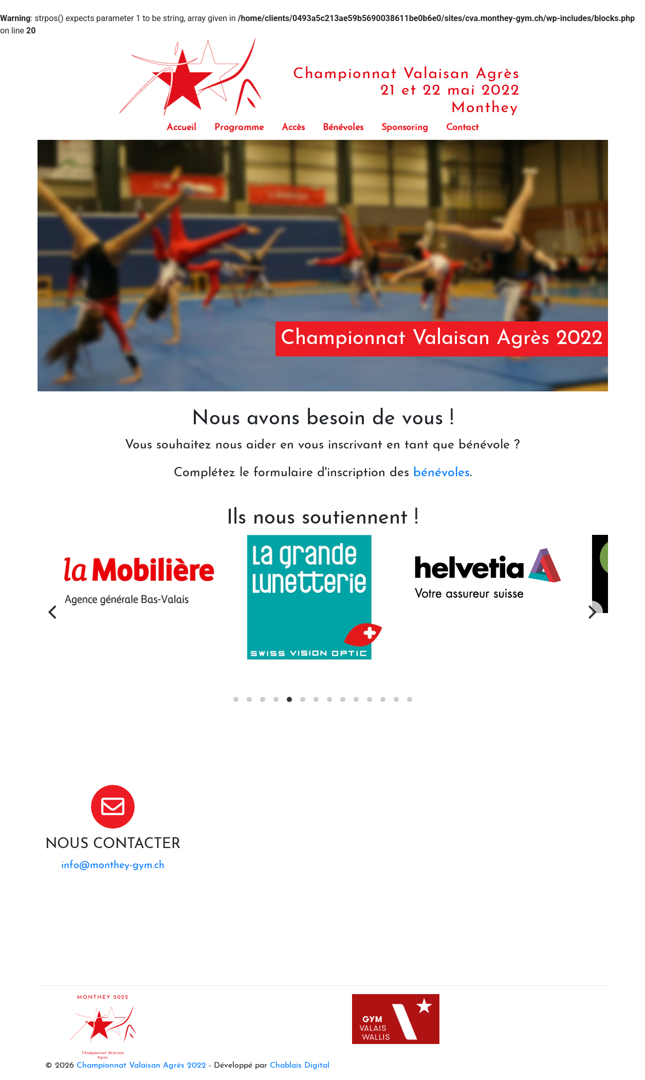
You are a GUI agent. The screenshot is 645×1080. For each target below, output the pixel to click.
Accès (293, 128)
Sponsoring (404, 128)
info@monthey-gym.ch (112, 865)
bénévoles (441, 472)
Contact (462, 128)
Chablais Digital (299, 1065)
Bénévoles (343, 128)
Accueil (181, 128)
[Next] (591, 612)
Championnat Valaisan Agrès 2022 (141, 1065)
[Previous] (54, 612)
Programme (239, 128)
